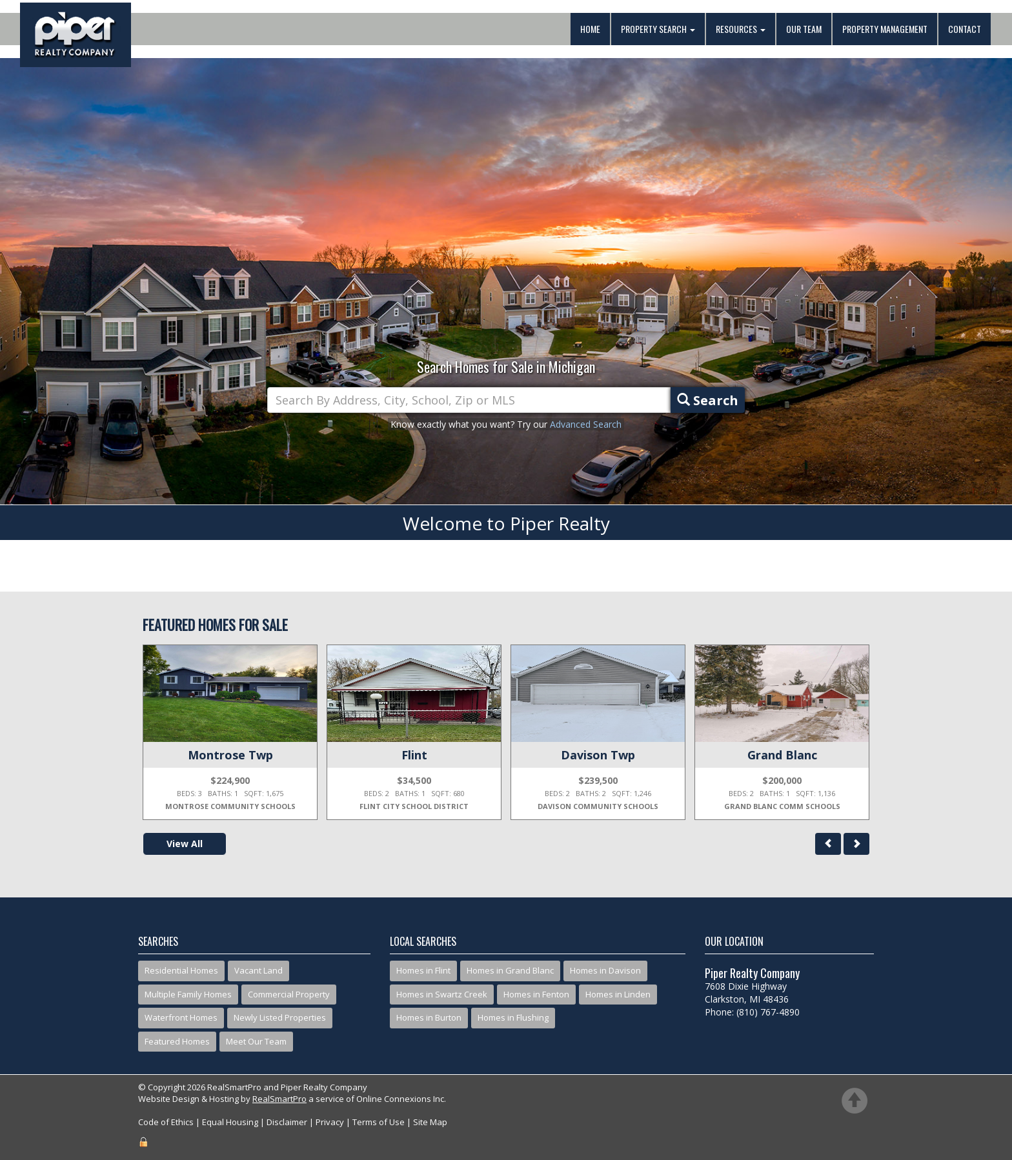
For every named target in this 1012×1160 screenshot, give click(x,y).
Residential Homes (181, 970)
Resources (740, 28)
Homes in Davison (605, 970)
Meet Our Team (256, 1041)
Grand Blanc (782, 755)
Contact (964, 28)
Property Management (884, 28)
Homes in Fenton (536, 994)
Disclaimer (287, 1122)
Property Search (658, 28)
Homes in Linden (618, 994)
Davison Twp (598, 755)
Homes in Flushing (513, 1017)
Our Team (804, 28)
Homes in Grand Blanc (510, 970)
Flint (414, 755)
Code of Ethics (166, 1122)
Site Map (430, 1122)
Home (590, 28)
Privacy (330, 1122)
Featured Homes (177, 1041)
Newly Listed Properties (280, 1017)
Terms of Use (378, 1122)
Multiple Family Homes (188, 994)
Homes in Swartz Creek (441, 994)
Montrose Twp (230, 755)
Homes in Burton (428, 1017)
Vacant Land (258, 970)
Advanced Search (586, 424)
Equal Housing (230, 1122)
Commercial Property (289, 994)
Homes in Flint (423, 970)
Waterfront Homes (181, 1017)
